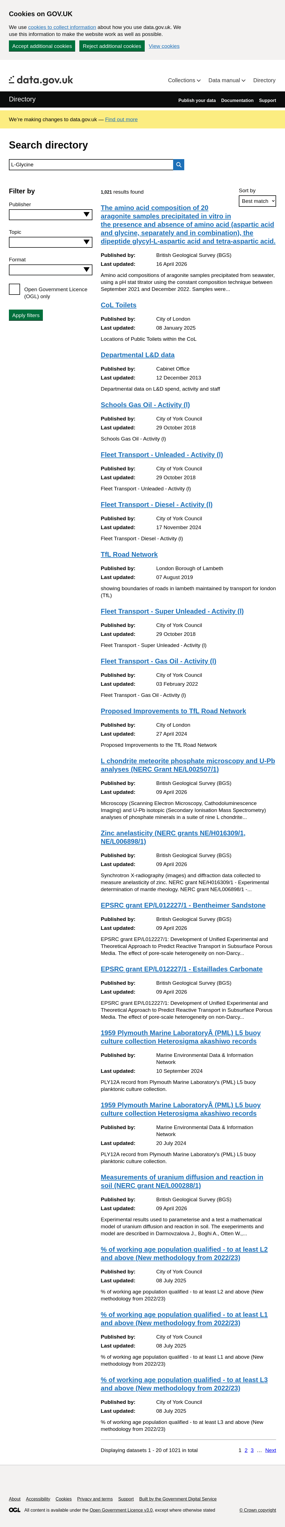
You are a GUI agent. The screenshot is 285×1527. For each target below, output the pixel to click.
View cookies (164, 46)
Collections (182, 80)
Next (270, 1450)
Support (267, 100)
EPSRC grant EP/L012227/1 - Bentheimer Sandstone (183, 905)
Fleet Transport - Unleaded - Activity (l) (162, 454)
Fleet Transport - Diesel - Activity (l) (157, 504)
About (15, 1499)
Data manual (225, 80)
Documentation (237, 100)
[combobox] (50, 214)
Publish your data (197, 100)
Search (177, 164)
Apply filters (26, 315)
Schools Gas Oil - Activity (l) (145, 405)
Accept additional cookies (42, 46)
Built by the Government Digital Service (178, 1499)
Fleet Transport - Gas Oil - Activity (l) (158, 661)
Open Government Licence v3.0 (121, 1510)
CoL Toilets (118, 305)
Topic (15, 232)
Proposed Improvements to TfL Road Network (173, 711)
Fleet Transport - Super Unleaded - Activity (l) (172, 611)
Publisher (20, 204)
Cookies (64, 1499)
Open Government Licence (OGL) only (55, 292)
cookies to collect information (62, 27)
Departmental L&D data (138, 355)
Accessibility (38, 1499)
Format (17, 259)
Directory (264, 80)
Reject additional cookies (112, 46)
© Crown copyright (257, 1510)
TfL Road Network (129, 554)
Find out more (121, 119)
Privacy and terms (95, 1499)
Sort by (247, 190)
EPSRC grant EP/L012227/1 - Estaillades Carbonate (182, 969)
